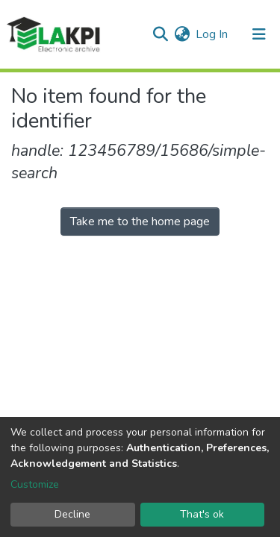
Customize (34, 484)
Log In (212, 34)
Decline (72, 514)
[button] (181, 34)
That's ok (202, 514)
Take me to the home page (140, 221)
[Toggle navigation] (259, 34)
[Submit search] (160, 34)
